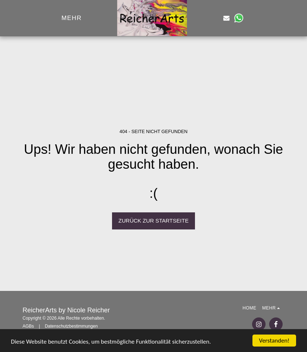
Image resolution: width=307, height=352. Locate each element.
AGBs (28, 326)
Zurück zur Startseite (154, 220)
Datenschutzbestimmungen (71, 326)
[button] (214, 18)
